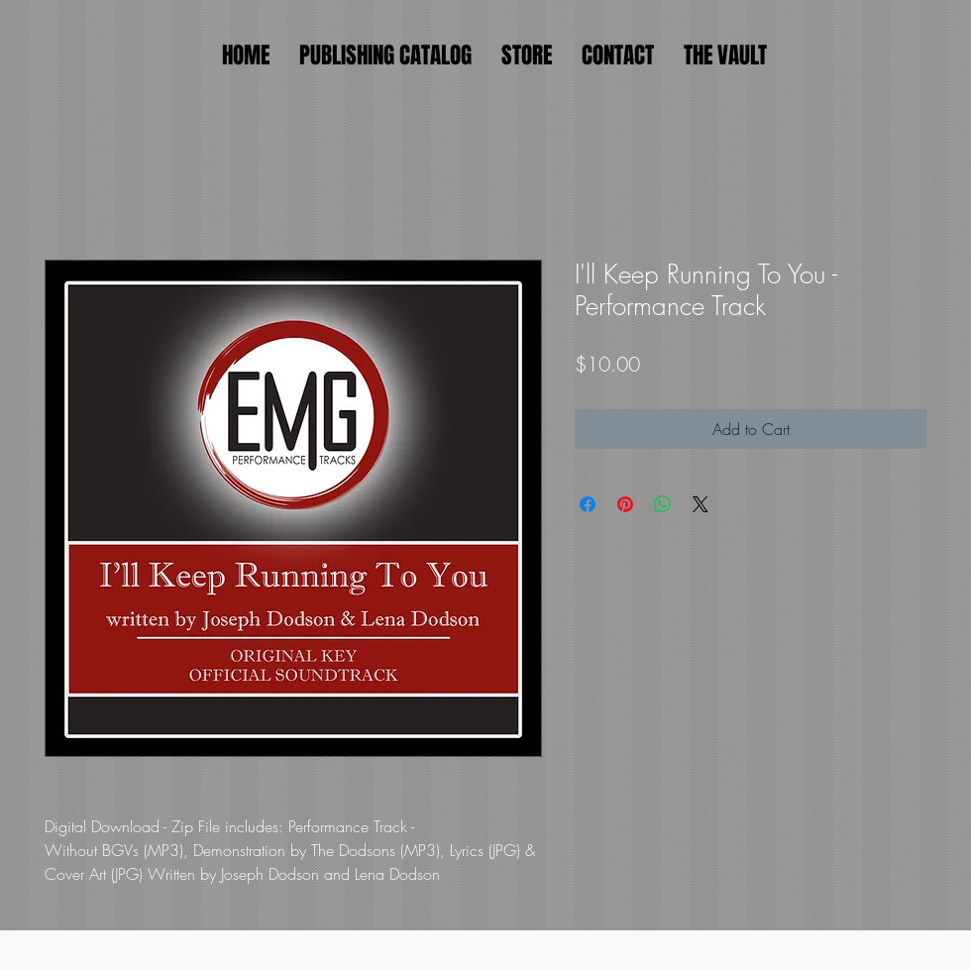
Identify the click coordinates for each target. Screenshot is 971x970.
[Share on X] (700, 504)
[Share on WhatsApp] (663, 504)
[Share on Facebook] (587, 504)
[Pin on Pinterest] (625, 504)
